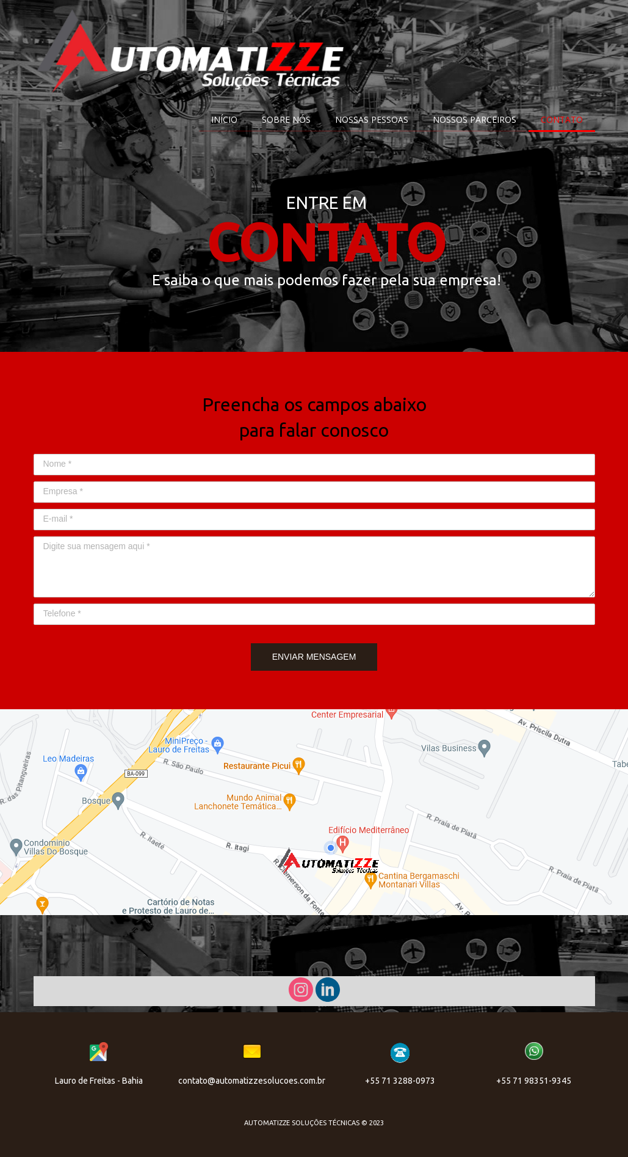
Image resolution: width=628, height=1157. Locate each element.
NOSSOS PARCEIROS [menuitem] (474, 119)
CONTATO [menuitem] (562, 119)
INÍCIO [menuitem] (224, 119)
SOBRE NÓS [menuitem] (286, 119)
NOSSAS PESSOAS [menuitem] (371, 119)
